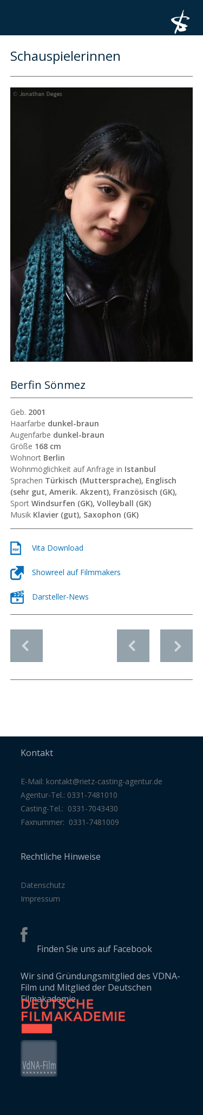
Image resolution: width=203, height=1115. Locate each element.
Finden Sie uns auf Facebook (94, 949)
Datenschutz (43, 885)
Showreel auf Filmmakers (76, 572)
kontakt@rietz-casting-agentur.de (104, 781)
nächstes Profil (176, 640)
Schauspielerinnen (26, 645)
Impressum (40, 898)
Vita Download (57, 548)
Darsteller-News (60, 596)
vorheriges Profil (133, 640)
